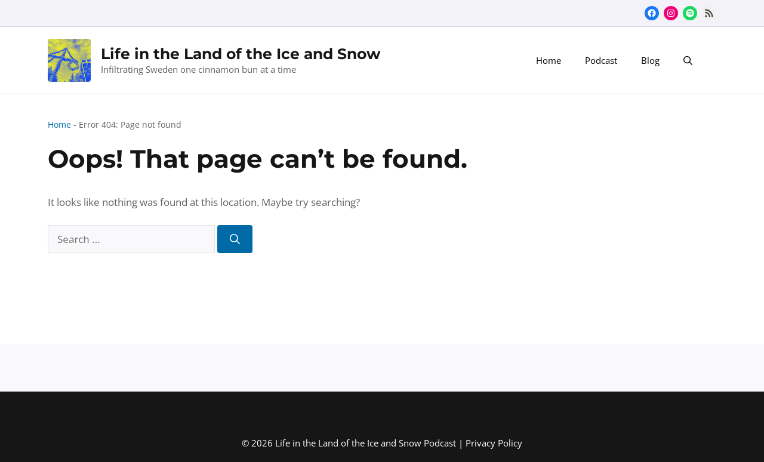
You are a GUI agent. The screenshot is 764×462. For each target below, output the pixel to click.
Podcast (601, 60)
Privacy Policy (494, 443)
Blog (650, 60)
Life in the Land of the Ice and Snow (240, 54)
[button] (687, 60)
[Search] (234, 239)
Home (548, 60)
